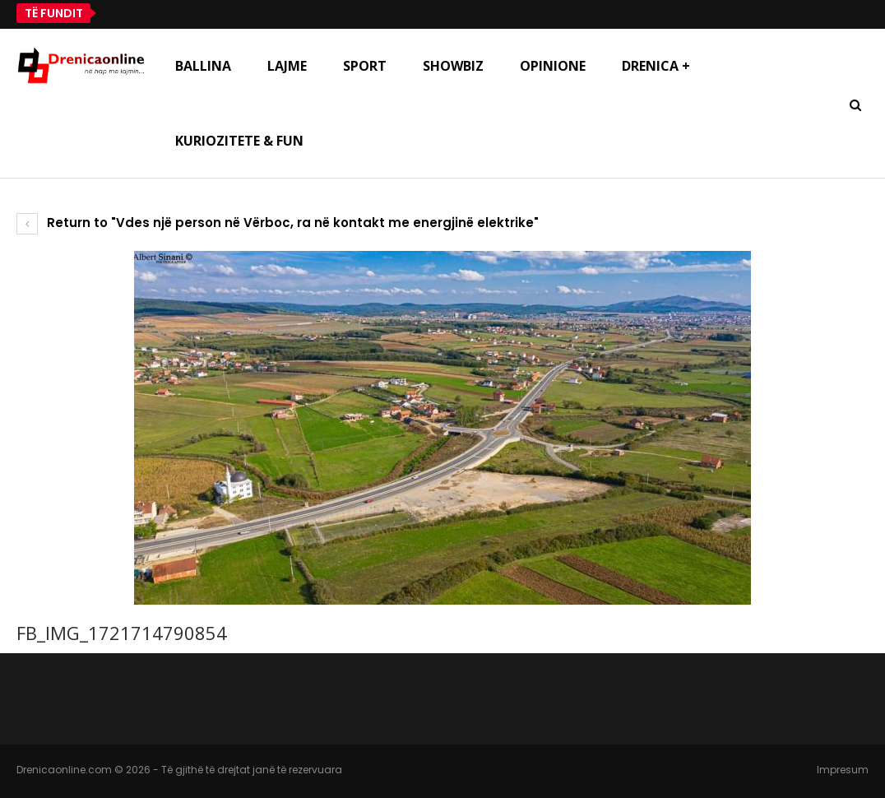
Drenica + (656, 66)
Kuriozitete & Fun (239, 141)
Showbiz (453, 66)
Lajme (287, 66)
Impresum (843, 770)
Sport (365, 66)
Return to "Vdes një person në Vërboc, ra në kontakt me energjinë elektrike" (277, 222)
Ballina (203, 66)
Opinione (553, 66)
